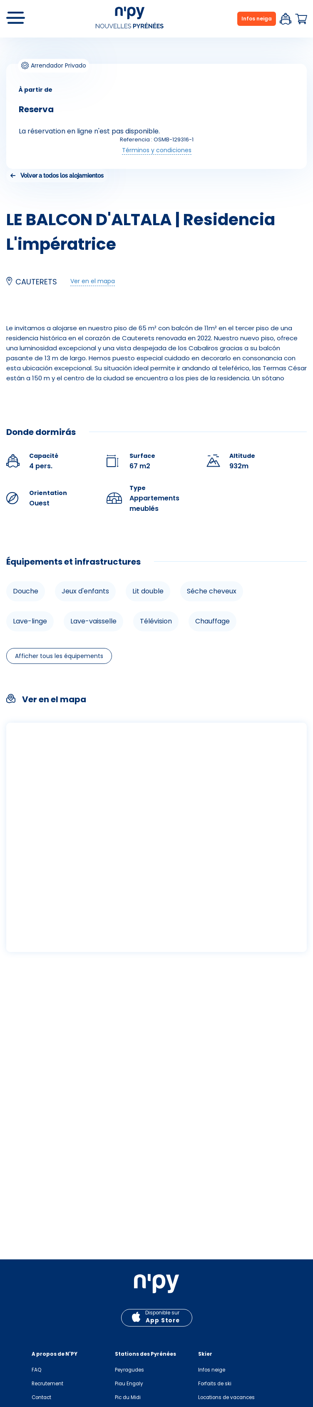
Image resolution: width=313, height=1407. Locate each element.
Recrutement (47, 1383)
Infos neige (211, 1370)
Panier (301, 19)
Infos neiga (256, 18)
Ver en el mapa (92, 281)
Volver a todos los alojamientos (62, 175)
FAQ (36, 1370)
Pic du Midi (128, 1397)
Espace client (285, 19)
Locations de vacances (226, 1397)
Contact (41, 1397)
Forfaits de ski (214, 1383)
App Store (163, 1320)
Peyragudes (129, 1370)
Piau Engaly (129, 1383)
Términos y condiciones (156, 150)
